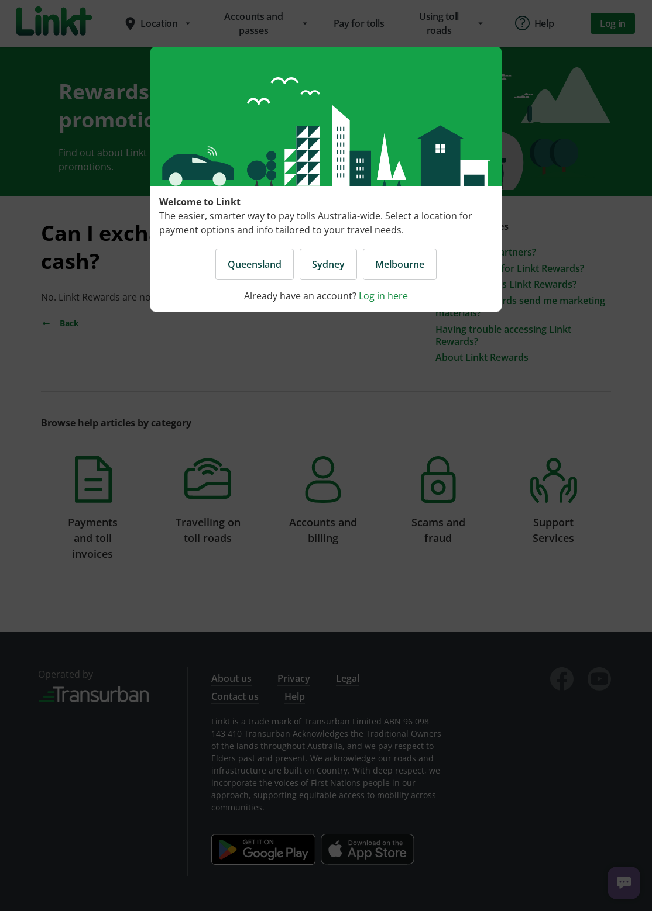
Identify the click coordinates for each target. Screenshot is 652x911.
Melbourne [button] (399, 264)
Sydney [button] (328, 264)
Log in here (383, 295)
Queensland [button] (255, 264)
